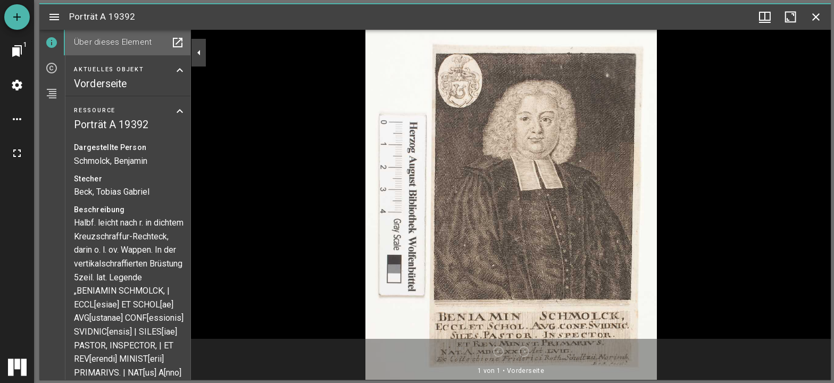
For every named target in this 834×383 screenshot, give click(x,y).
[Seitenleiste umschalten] (54, 17)
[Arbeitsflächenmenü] (17, 85)
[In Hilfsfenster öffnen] (177, 42)
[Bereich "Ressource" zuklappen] (179, 111)
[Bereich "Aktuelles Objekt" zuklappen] (179, 70)
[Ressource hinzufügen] (17, 17)
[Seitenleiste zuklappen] (199, 52)
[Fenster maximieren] (790, 17)
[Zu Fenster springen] (17, 51)
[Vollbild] (17, 153)
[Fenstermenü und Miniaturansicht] (765, 17)
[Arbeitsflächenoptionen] (17, 119)
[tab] (52, 42)
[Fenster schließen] (816, 17)
